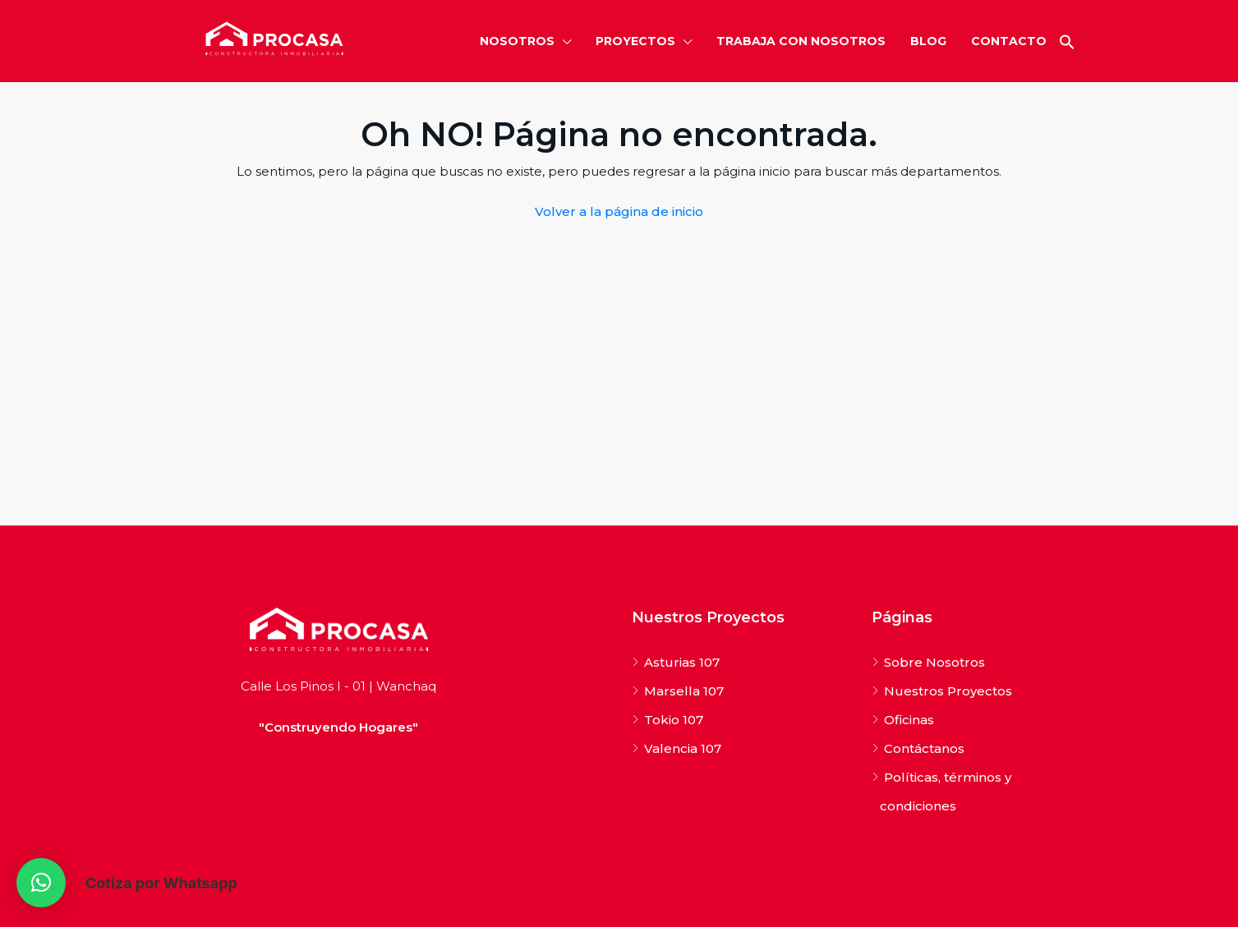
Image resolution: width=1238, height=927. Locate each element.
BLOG (928, 41)
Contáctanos (924, 748)
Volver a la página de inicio (619, 211)
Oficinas (909, 719)
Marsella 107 (684, 691)
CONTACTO (1009, 41)
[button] (1067, 41)
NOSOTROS (517, 41)
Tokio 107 (673, 719)
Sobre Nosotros (934, 662)
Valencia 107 (682, 748)
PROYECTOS (635, 41)
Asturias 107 (682, 662)
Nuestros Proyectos (948, 691)
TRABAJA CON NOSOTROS (801, 41)
